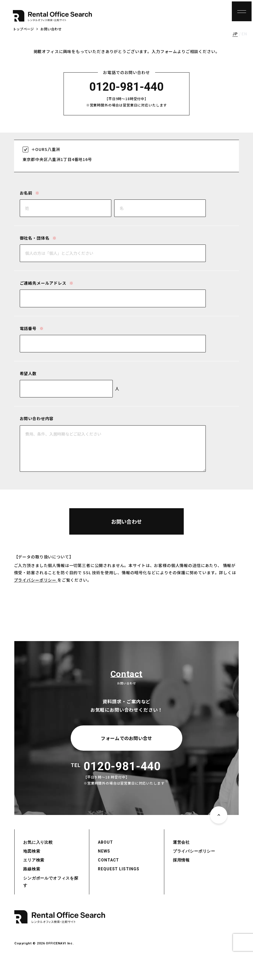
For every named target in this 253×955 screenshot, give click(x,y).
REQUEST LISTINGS (118, 869)
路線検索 (31, 869)
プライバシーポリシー (36, 580)
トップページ (23, 28)
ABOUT (105, 842)
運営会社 (181, 842)
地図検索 (31, 851)
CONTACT (108, 860)
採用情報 (181, 860)
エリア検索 (33, 860)
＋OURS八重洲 (45, 149)
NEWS (104, 851)
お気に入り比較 (38, 842)
